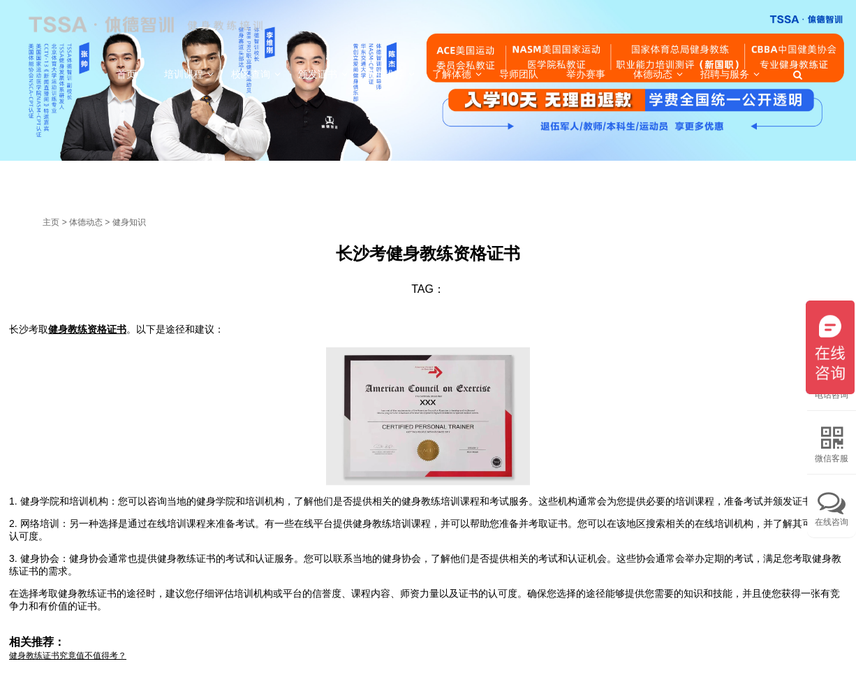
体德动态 (86, 222)
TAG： (428, 289)
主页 (51, 222)
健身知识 (129, 222)
